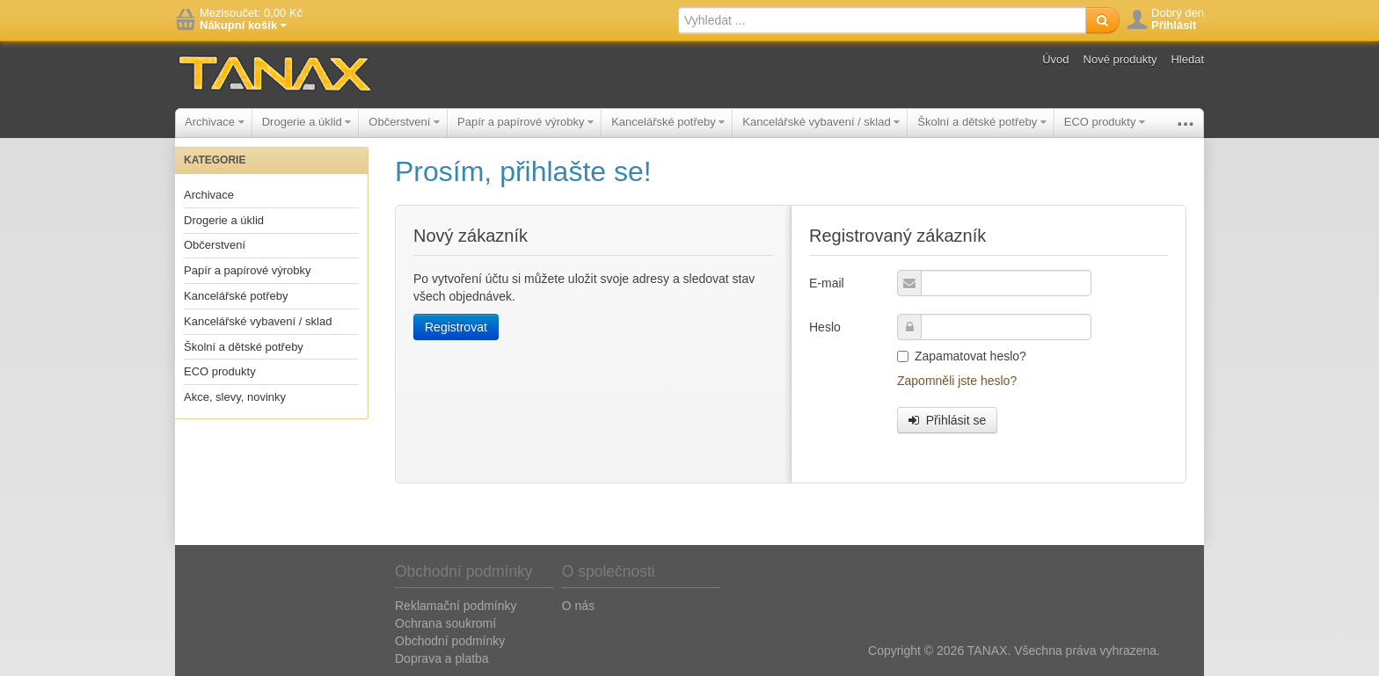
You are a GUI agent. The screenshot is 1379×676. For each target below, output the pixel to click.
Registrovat (456, 327)
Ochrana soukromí (445, 623)
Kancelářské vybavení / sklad (821, 121)
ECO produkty (1104, 121)
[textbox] (882, 20)
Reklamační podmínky (456, 606)
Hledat (1187, 59)
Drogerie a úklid (307, 121)
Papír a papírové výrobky (525, 121)
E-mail (826, 283)
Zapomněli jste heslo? (957, 381)
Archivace (214, 121)
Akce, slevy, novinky (235, 396)
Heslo (825, 327)
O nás (578, 606)
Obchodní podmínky (450, 641)
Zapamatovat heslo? (961, 356)
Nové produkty (1120, 59)
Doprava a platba (442, 658)
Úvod (1055, 59)
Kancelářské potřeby (668, 121)
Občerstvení (404, 121)
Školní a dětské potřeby (981, 121)
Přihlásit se (947, 420)
